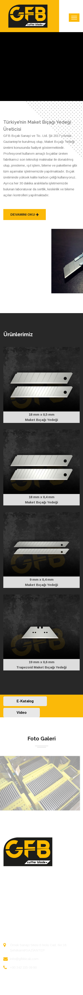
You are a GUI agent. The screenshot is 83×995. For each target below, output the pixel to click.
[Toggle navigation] (74, 17)
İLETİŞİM (11, 912)
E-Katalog (25, 701)
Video (22, 712)
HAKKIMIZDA (14, 895)
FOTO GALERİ (15, 903)
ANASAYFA (13, 886)
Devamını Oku (24, 214)
